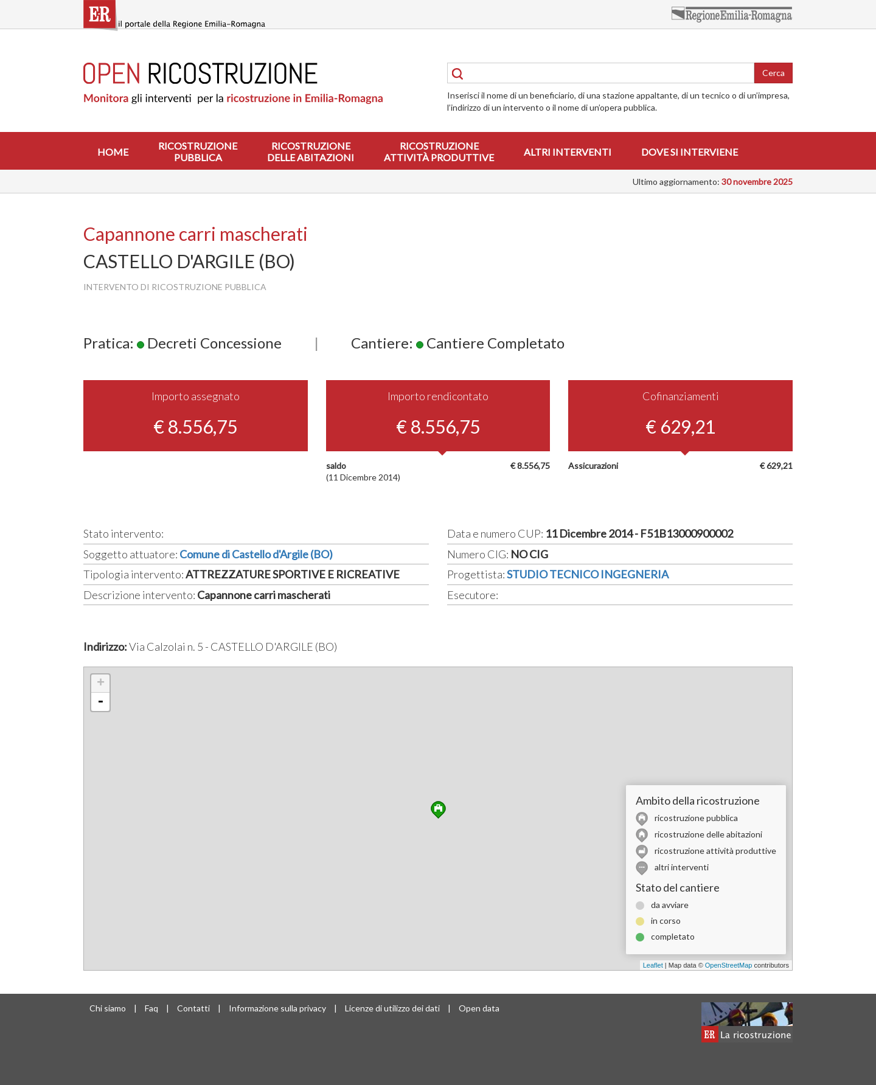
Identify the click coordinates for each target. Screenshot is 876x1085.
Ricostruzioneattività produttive (439, 151)
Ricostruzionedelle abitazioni (310, 151)
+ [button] (101, 683)
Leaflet (653, 965)
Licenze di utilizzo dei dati (392, 1008)
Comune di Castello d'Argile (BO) (256, 554)
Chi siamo (107, 1008)
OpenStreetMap (729, 965)
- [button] (100, 702)
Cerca (773, 73)
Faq (151, 1008)
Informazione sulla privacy (277, 1008)
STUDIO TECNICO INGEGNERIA (588, 574)
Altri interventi (567, 152)
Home (112, 152)
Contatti (193, 1008)
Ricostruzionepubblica (197, 151)
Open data (479, 1008)
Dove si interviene (689, 152)
